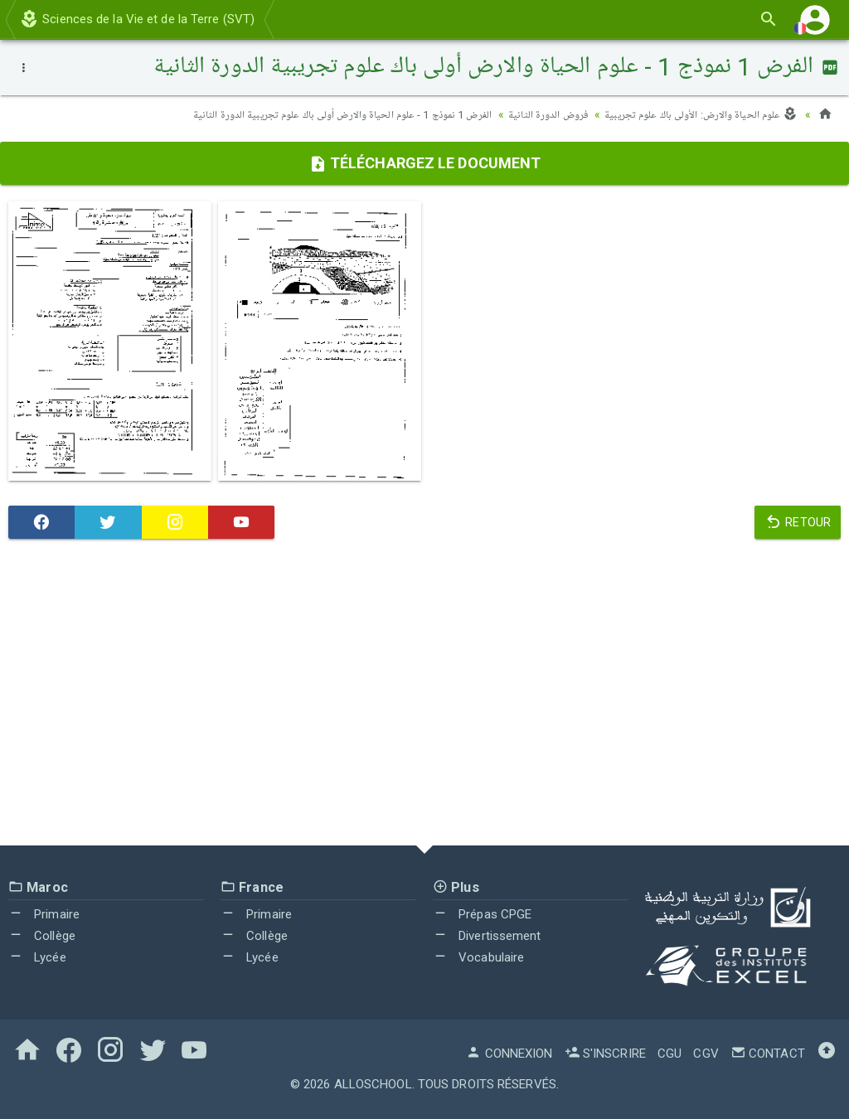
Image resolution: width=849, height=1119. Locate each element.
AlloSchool (373, 1084)
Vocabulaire (478, 956)
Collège (41, 935)
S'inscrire (605, 1053)
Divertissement (487, 935)
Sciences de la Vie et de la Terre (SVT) (137, 19)
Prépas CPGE (482, 914)
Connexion (509, 1053)
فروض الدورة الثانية (534, 114)
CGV (705, 1053)
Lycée (37, 956)
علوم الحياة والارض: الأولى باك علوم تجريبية (696, 114)
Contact (767, 1053)
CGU (669, 1053)
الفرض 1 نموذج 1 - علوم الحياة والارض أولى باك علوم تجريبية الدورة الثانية (315, 114)
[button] (815, 19)
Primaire (44, 914)
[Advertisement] (424, 696)
